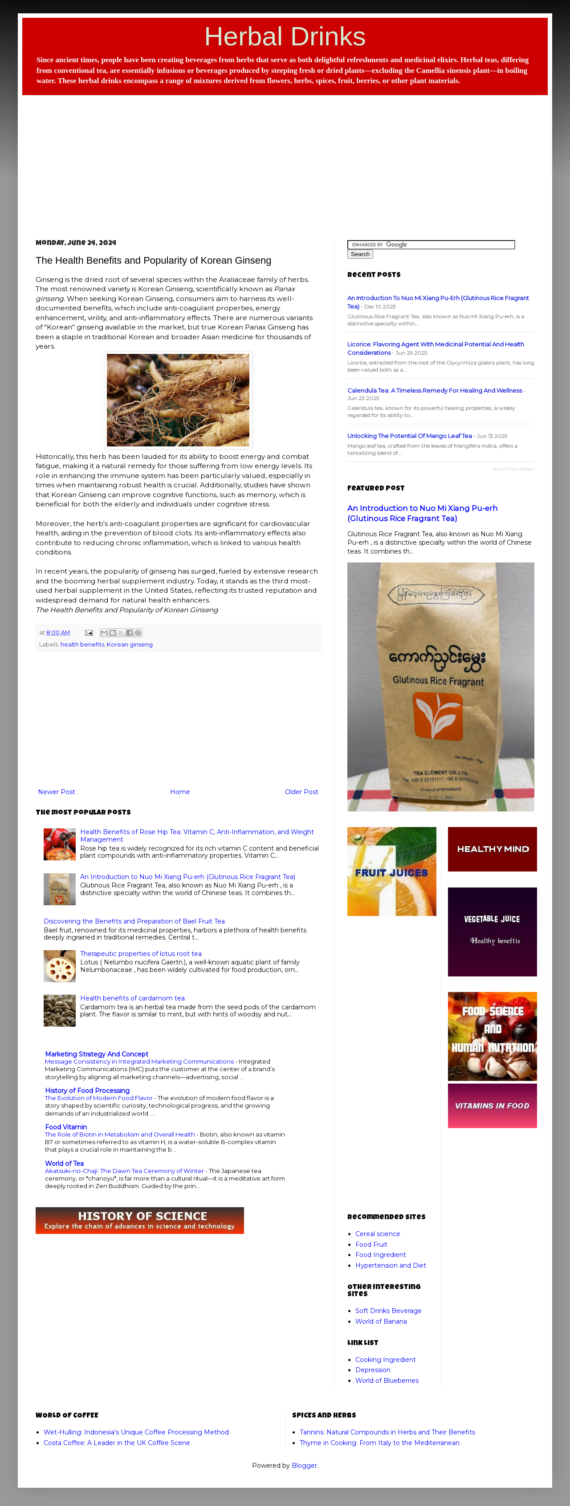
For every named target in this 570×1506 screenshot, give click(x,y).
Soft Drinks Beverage (388, 1311)
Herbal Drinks (285, 36)
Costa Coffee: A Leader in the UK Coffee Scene (117, 1443)
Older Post (301, 792)
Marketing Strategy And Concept (96, 1054)
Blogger (304, 1466)
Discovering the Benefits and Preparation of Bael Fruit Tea (134, 921)
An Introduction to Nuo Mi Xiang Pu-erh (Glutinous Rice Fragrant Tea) (187, 877)
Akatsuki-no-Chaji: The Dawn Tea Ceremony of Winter (125, 1170)
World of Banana (381, 1321)
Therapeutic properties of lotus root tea (141, 954)
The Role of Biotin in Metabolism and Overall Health (120, 1134)
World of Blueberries (387, 1381)
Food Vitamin (66, 1127)
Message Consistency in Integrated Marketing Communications (140, 1061)
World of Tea (64, 1164)
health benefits (82, 644)
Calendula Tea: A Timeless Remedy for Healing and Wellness (434, 390)
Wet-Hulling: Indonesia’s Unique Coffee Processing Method (136, 1432)
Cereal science (377, 1234)
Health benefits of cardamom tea (132, 998)
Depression (373, 1370)
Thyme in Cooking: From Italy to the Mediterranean (380, 1443)
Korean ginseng (130, 644)
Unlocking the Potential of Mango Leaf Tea (409, 435)
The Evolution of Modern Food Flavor (99, 1097)
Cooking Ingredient (385, 1360)
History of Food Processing (87, 1091)
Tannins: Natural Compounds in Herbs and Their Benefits (387, 1432)
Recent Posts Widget (513, 468)
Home (180, 792)
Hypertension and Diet (390, 1265)
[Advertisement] (285, 160)
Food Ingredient (380, 1255)
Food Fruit (371, 1245)
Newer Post (56, 792)
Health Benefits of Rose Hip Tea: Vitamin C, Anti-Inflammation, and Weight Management (197, 835)
